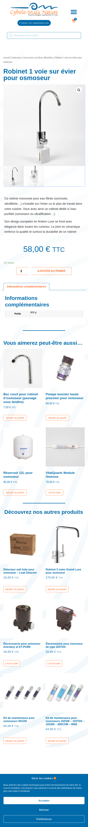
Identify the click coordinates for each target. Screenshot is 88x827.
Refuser (44, 809)
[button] (34, 23)
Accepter (44, 800)
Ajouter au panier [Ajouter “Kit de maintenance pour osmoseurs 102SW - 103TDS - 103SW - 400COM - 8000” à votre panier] (57, 740)
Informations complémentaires (26, 286)
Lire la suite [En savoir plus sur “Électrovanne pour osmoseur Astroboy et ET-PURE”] (11, 663)
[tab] (26, 286)
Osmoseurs (16, 57)
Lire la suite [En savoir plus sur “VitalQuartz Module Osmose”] (54, 492)
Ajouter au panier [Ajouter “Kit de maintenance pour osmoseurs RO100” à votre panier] (14, 740)
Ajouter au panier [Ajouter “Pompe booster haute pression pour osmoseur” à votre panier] (57, 417)
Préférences (44, 819)
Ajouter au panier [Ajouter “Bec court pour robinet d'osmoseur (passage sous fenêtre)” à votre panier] (15, 417)
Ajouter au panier (51, 271)
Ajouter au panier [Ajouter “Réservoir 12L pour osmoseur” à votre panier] (15, 492)
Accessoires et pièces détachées (38, 57)
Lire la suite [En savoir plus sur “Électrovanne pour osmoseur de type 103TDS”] (54, 663)
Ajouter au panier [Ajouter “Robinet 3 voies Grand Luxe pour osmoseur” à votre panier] (57, 589)
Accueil (6, 57)
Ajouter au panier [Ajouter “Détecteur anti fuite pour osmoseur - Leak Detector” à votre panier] (14, 589)
